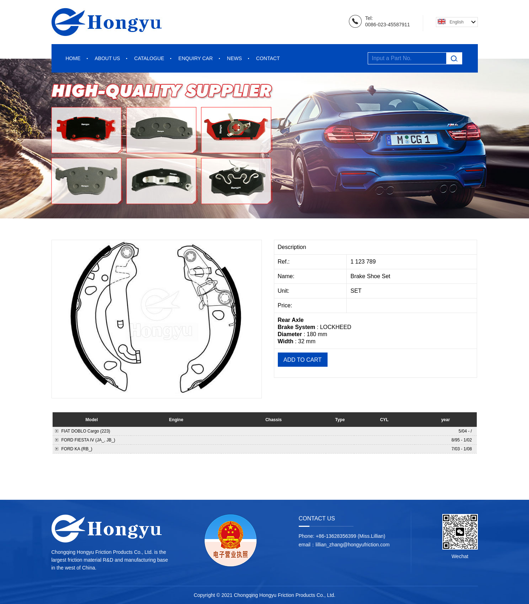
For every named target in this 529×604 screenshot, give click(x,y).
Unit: (284, 291)
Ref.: (284, 262)
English (457, 22)
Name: (287, 276)
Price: (286, 305)
